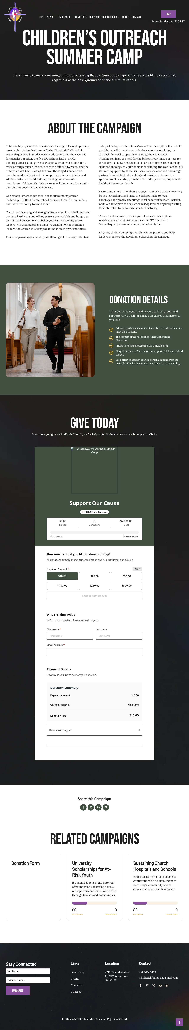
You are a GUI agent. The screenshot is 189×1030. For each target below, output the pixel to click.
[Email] (106, 807)
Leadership (78, 972)
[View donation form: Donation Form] (33, 888)
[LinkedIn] (98, 807)
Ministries (77, 985)
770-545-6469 (147, 972)
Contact (76, 991)
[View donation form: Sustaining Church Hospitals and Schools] (155, 888)
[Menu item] (42, 17)
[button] (55, 17)
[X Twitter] (91, 807)
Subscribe (17, 990)
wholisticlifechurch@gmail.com (158, 977)
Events (75, 978)
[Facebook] (83, 807)
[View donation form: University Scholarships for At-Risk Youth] (94, 888)
